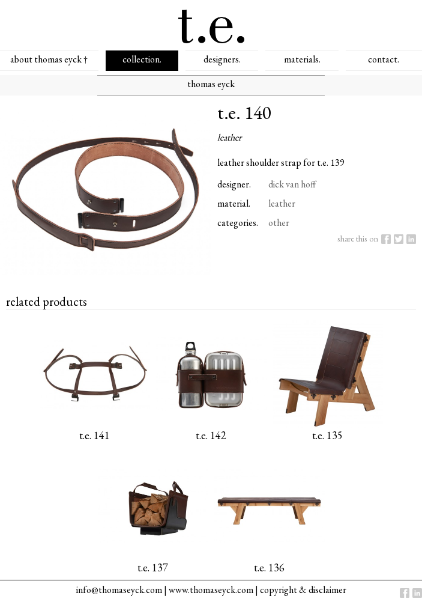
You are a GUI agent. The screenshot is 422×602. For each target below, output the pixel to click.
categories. (237, 222)
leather (281, 203)
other (278, 222)
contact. (383, 59)
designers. (222, 59)
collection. (141, 59)
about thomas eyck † (49, 59)
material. (233, 203)
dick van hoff (292, 184)
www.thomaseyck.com (211, 589)
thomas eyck (211, 84)
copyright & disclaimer (303, 589)
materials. (302, 59)
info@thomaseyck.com (119, 589)
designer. (234, 184)
